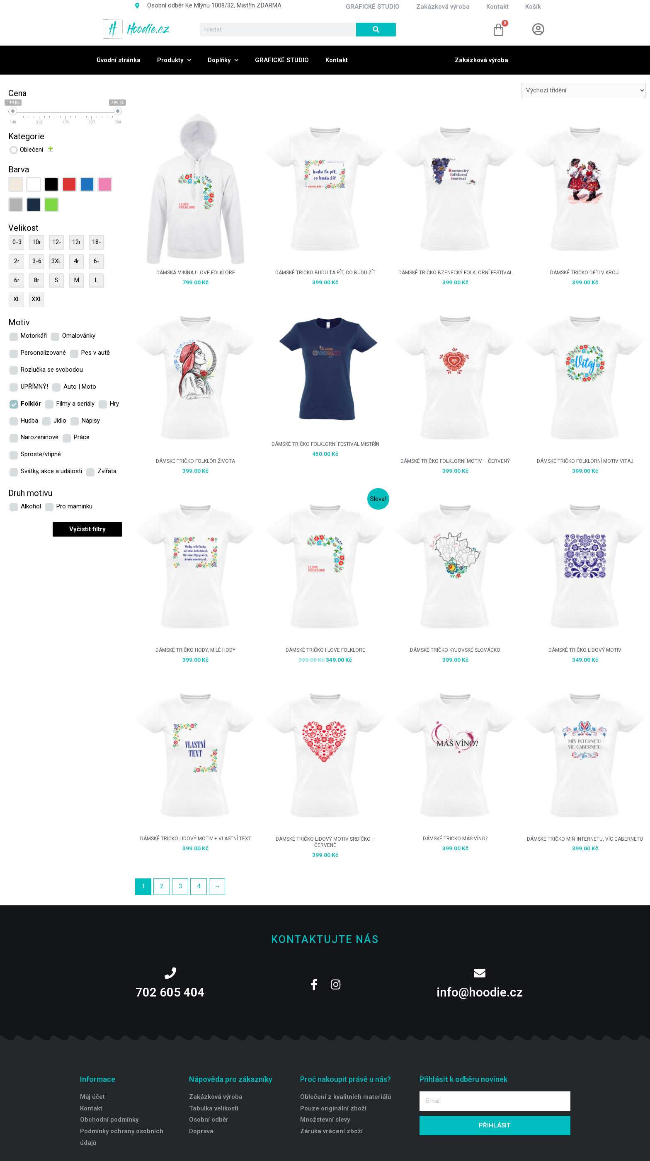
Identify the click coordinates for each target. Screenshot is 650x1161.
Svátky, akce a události (51, 471)
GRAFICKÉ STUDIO (282, 60)
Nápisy (91, 420)
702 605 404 (170, 992)
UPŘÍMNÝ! (34, 386)
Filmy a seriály (75, 403)
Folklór (31, 403)
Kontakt (336, 60)
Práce (82, 437)
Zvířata (106, 471)
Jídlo (59, 420)
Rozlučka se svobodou (52, 369)
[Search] (376, 29)
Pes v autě (95, 352)
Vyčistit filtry (87, 529)
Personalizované (43, 352)
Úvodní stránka (119, 60)
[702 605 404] (170, 973)
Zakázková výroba (481, 60)
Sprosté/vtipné (41, 454)
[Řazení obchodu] (583, 90)
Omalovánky (78, 335)
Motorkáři (34, 335)
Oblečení (31, 149)
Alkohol (31, 506)
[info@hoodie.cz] (479, 973)
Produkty (174, 60)
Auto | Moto (79, 386)
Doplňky (223, 60)
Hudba (29, 420)
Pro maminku (74, 506)
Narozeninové (39, 437)
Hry (114, 403)
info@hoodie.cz (480, 992)
